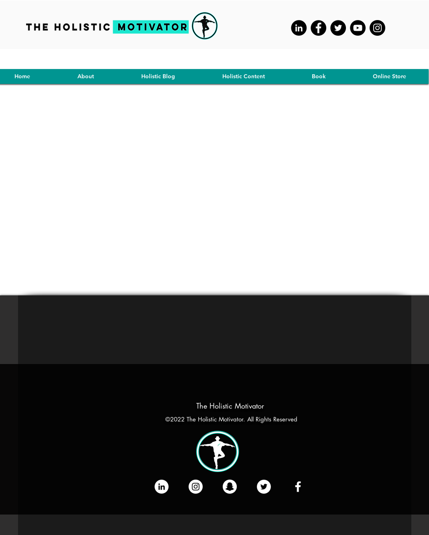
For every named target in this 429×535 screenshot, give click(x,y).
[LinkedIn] (162, 487)
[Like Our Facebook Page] (298, 487)
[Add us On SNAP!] (230, 487)
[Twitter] (338, 28)
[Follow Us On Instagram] (196, 487)
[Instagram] (377, 28)
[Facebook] (318, 28)
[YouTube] (358, 28)
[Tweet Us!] (264, 487)
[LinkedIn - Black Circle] (299, 28)
